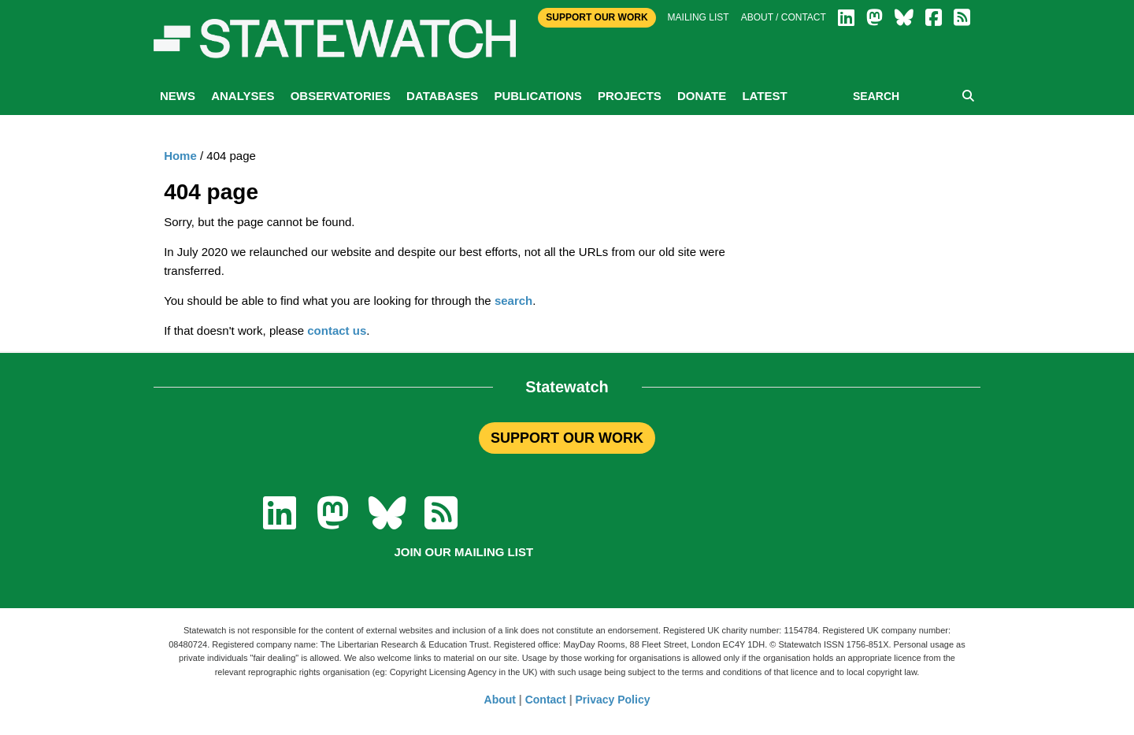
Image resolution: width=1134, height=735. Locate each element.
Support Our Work (596, 17)
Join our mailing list (463, 552)
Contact (545, 699)
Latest (764, 95)
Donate (701, 95)
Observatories (341, 95)
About (500, 699)
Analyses (242, 95)
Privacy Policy (613, 699)
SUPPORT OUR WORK (567, 438)
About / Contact (783, 17)
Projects (630, 95)
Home (180, 155)
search (513, 300)
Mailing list (698, 17)
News (177, 95)
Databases (442, 95)
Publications (537, 95)
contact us (336, 330)
